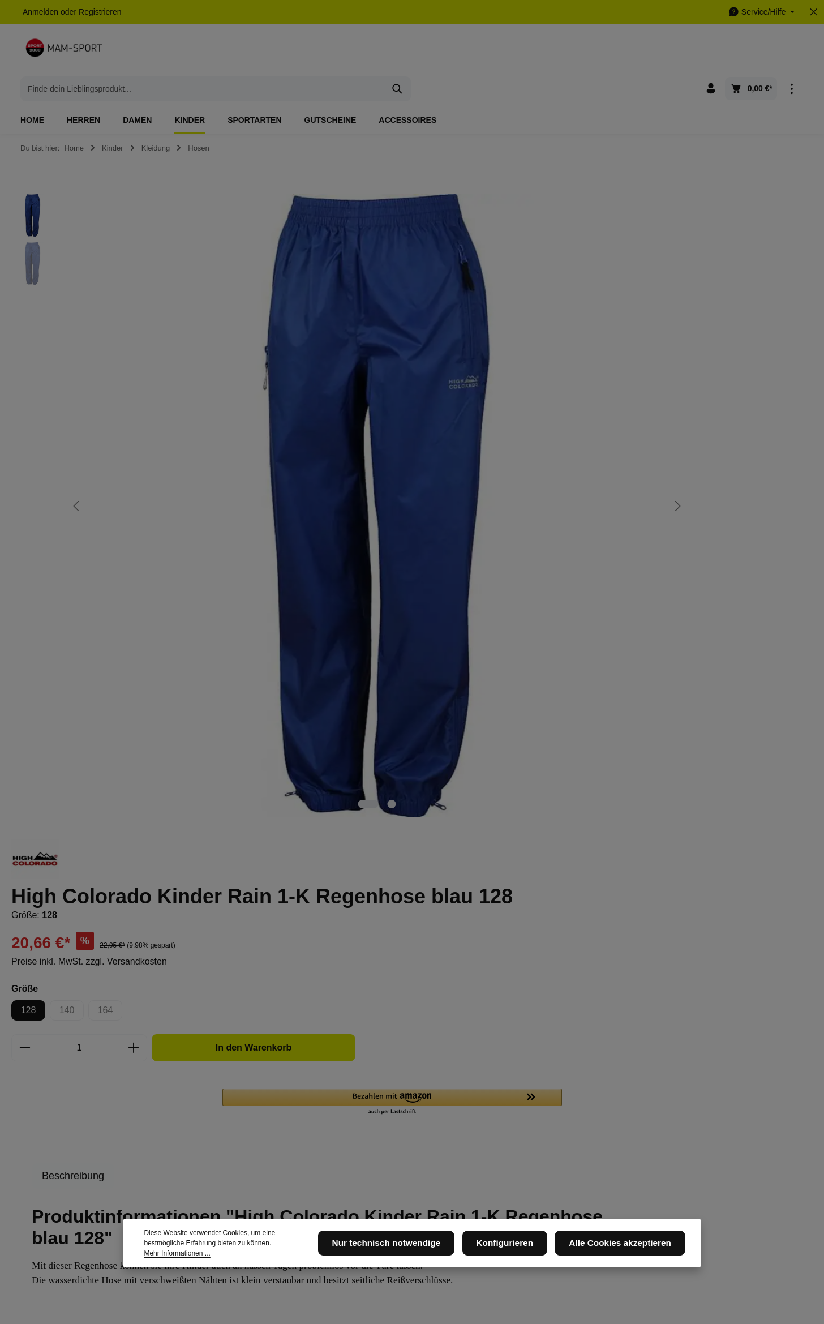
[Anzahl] (560, 405)
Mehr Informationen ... (264, 1258)
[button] (706, 460)
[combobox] (399, 50)
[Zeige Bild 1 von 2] (258, 556)
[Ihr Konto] (710, 51)
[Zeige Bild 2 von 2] (281, 556)
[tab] (553, 534)
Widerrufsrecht (389, 1164)
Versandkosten (555, 1282)
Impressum (245, 1112)
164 (590, 371)
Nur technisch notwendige (412, 1252)
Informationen (260, 1064)
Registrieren (100, 11)
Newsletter (245, 1131)
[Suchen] (594, 50)
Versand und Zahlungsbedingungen (403, 1138)
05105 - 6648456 (67, 1128)
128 (509, 368)
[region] (240, 369)
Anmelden (40, 11)
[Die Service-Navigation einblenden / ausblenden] (761, 12)
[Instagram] (528, 1095)
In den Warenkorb (722, 405)
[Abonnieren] (682, 974)
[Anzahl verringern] (505, 405)
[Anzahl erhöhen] (614, 405)
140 (552, 371)
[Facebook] (510, 1095)
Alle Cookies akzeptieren (626, 1252)
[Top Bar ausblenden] (813, 12)
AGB (372, 1094)
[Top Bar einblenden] (791, 51)
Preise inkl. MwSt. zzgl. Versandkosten (569, 319)
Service (382, 1064)
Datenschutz (248, 1094)
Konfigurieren (521, 1252)
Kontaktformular (108, 1180)
